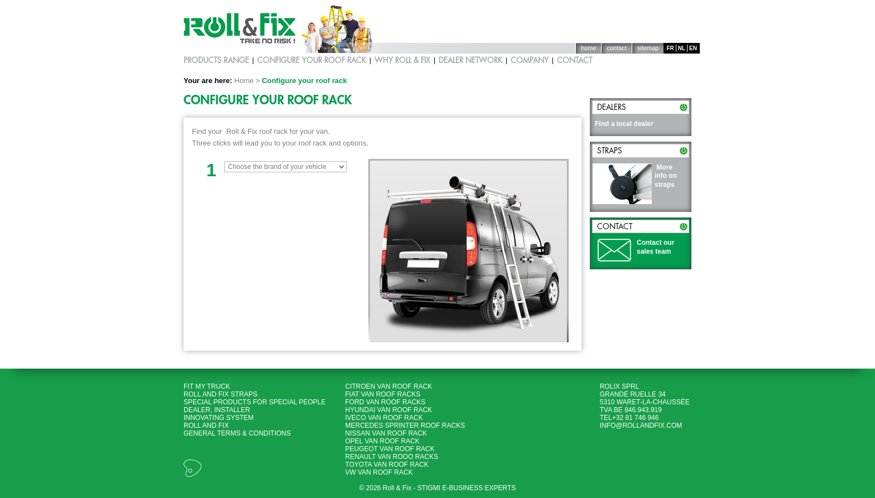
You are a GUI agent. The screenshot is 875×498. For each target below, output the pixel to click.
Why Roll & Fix (402, 60)
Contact (616, 48)
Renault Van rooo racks (392, 457)
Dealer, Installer (217, 410)
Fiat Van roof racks (383, 394)
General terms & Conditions (237, 433)
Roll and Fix (206, 425)
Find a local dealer (624, 124)
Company (530, 60)
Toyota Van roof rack (387, 464)
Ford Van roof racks (385, 402)
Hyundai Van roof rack (388, 410)
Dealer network (470, 60)
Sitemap (648, 48)
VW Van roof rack (379, 472)
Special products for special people (255, 402)
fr (670, 48)
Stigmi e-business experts (466, 488)
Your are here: (208, 80)
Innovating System (219, 418)
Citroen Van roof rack (388, 386)
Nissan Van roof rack (386, 433)
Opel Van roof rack (382, 441)
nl (681, 48)
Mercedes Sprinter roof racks (405, 425)
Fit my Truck (208, 386)
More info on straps (666, 175)
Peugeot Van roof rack (390, 449)
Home (589, 48)
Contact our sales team (655, 247)
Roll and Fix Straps (220, 394)
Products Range (216, 60)
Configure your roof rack (311, 60)
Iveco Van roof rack (384, 418)
